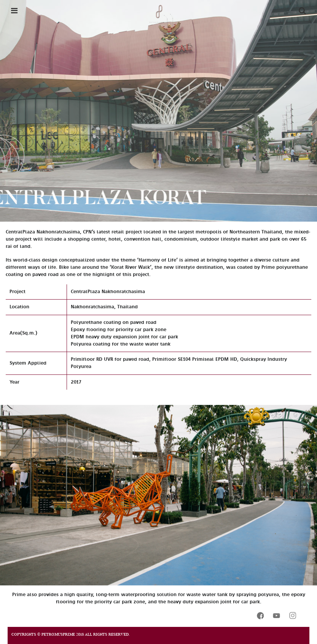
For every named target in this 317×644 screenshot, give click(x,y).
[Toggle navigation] (14, 10)
